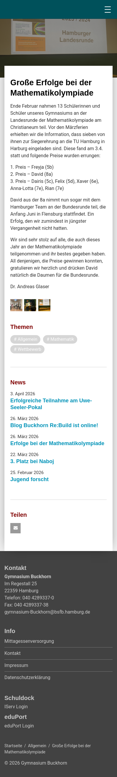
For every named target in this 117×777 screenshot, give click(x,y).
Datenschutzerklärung (27, 677)
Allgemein (37, 745)
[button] (15, 528)
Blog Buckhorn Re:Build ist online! (54, 425)
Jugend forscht (29, 479)
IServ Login (16, 706)
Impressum (16, 665)
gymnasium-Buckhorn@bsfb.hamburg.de (47, 612)
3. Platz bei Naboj (32, 461)
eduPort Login (19, 726)
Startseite (13, 745)
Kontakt (12, 653)
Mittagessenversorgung (29, 641)
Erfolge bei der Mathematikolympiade (57, 443)
